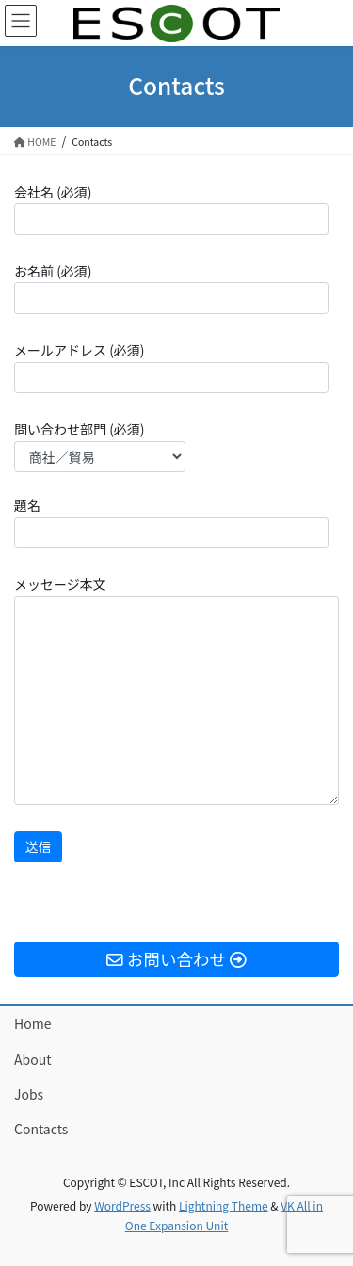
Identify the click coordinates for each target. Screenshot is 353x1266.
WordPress (122, 1205)
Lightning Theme (223, 1205)
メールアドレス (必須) (171, 366)
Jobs (28, 1093)
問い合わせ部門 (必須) (99, 445)
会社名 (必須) (171, 208)
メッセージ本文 (176, 690)
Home (32, 1023)
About (32, 1059)
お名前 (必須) (171, 287)
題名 (171, 522)
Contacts (41, 1128)
